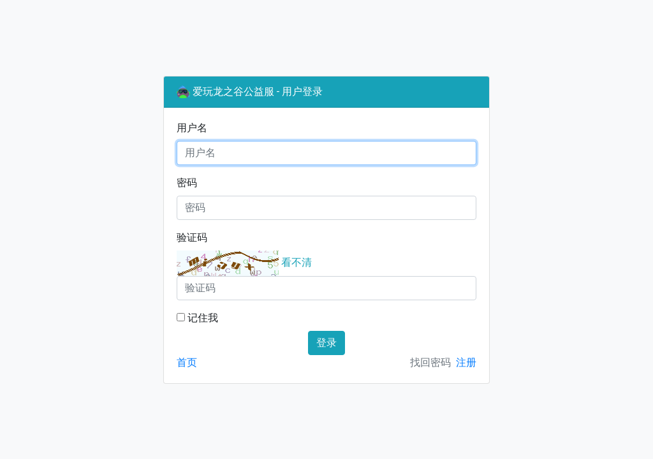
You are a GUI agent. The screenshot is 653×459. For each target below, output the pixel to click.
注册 (466, 362)
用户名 (192, 128)
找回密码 (430, 362)
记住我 (197, 318)
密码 (187, 183)
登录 (326, 343)
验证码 (192, 237)
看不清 (296, 262)
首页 (187, 362)
